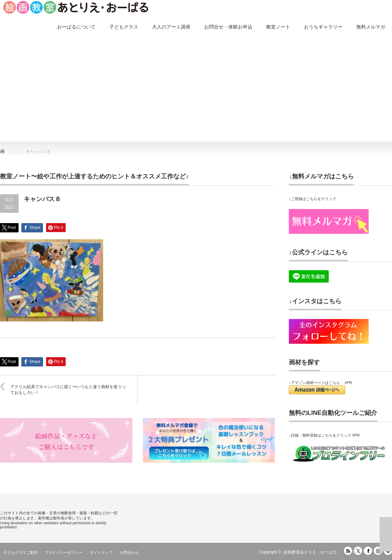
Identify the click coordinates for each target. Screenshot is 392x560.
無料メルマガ (370, 27)
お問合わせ (129, 552)
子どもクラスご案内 (20, 552)
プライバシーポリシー (64, 552)
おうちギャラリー (323, 27)
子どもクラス (123, 27)
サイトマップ (101, 552)
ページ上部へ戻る (386, 534)
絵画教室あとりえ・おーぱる (310, 552)
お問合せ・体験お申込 (228, 27)
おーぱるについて (76, 27)
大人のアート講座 (171, 27)
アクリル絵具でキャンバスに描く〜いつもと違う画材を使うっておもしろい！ (68, 389)
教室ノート (278, 27)
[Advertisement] (196, 90)
